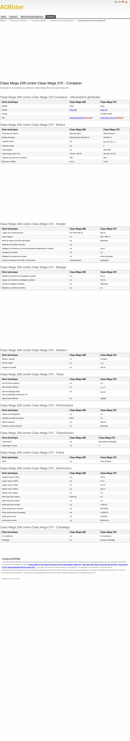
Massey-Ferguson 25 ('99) (53, 564)
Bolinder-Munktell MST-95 (17, 567)
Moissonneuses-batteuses (32, 17)
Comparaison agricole (38, 20)
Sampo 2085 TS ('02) (36, 564)
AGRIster (3, 20)
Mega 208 (73, 110)
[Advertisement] (41, 51)
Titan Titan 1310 (87, 564)
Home (3, 17)
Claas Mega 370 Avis (108, 118)
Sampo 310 (30, 567)
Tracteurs (13, 17)
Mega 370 (104, 110)
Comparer (50, 17)
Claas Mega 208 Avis (77, 118)
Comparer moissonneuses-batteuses (62, 20)
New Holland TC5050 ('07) (72, 564)
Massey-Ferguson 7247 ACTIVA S (106, 564)
